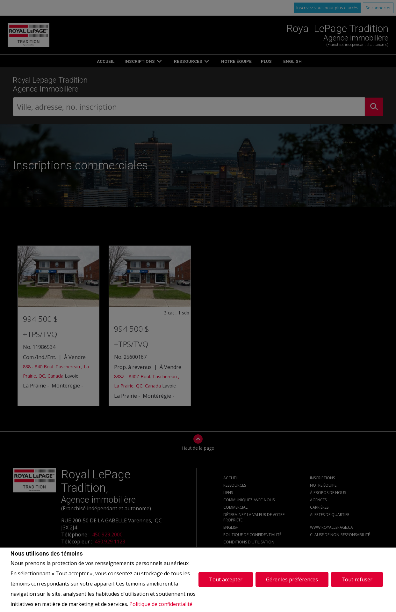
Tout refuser (357, 579)
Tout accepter (225, 579)
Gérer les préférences (292, 579)
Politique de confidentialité (160, 604)
